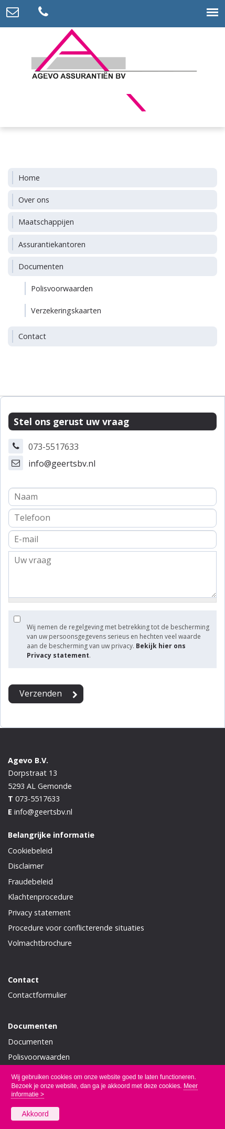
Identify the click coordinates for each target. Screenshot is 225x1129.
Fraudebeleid (30, 882)
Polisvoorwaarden (39, 1057)
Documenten (30, 1042)
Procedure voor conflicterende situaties (76, 928)
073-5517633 (37, 799)
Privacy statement (39, 912)
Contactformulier (37, 995)
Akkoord (35, 1114)
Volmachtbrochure (40, 943)
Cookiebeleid (30, 851)
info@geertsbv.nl (61, 463)
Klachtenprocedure (40, 897)
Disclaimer (26, 866)
